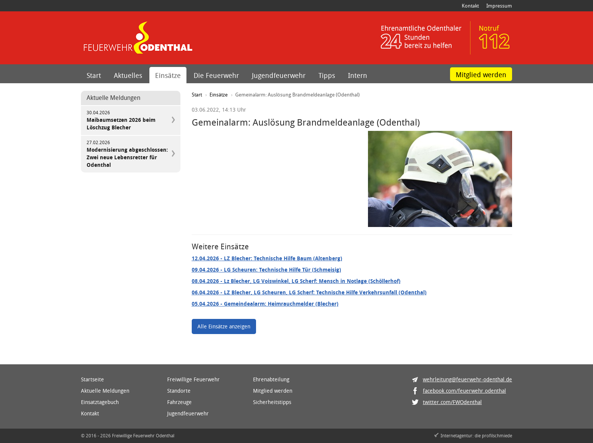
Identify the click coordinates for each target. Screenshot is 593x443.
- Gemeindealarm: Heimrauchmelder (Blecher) (265, 303)
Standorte (179, 390)
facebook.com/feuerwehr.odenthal (464, 390)
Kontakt (470, 5)
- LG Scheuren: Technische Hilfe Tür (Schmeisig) (266, 269)
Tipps (326, 75)
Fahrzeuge (179, 402)
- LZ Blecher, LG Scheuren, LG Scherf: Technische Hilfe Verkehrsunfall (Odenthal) (309, 292)
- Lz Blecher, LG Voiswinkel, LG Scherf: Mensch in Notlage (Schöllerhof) (296, 280)
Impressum (499, 5)
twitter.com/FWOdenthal (452, 402)
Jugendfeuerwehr (279, 75)
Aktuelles (128, 75)
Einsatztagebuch (100, 402)
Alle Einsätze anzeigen (223, 326)
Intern (357, 75)
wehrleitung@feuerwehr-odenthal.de (467, 379)
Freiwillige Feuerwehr (193, 379)
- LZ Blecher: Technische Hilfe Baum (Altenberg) (267, 258)
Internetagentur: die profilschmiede (476, 435)
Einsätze (168, 75)
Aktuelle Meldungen (105, 390)
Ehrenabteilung (271, 379)
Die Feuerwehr (216, 75)
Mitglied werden (481, 74)
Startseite (92, 379)
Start (94, 75)
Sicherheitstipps (272, 402)
